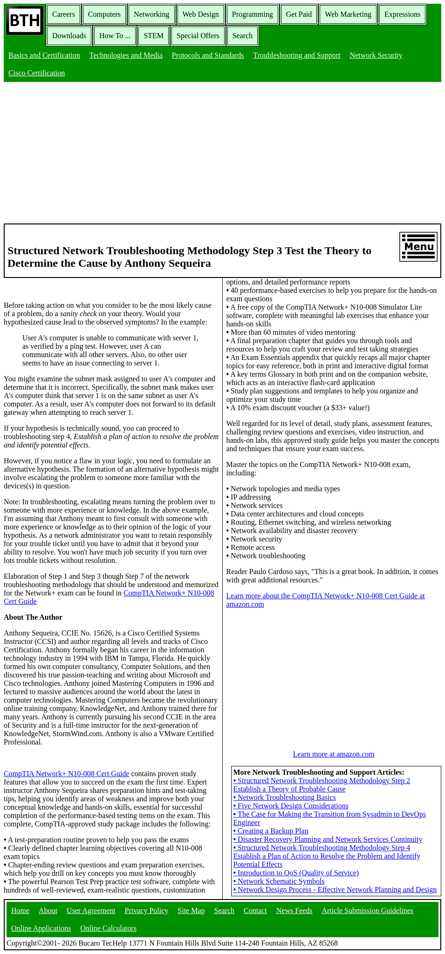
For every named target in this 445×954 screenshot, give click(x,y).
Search (243, 36)
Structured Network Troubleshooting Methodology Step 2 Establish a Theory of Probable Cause (322, 785)
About (48, 910)
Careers (63, 14)
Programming (252, 14)
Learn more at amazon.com (334, 754)
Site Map (191, 910)
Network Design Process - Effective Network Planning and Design (335, 889)
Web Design (201, 14)
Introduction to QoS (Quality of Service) (296, 873)
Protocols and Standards (208, 55)
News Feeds (294, 910)
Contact (255, 910)
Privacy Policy (147, 910)
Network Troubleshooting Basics (284, 797)
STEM (154, 36)
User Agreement (91, 910)
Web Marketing (348, 14)
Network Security (375, 55)
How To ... (114, 36)
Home (20, 910)
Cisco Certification (36, 73)
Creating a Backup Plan (270, 831)
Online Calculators (108, 928)
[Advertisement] (222, 153)
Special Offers (198, 36)
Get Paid (299, 14)
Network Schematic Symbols (279, 881)
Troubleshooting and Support (296, 55)
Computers (104, 14)
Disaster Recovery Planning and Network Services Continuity (328, 839)
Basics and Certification (44, 55)
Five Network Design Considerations (291, 806)
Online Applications (41, 928)
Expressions (402, 14)
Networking (151, 14)
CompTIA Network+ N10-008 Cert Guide (66, 774)
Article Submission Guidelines (367, 910)
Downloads (69, 36)
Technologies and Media (126, 55)
